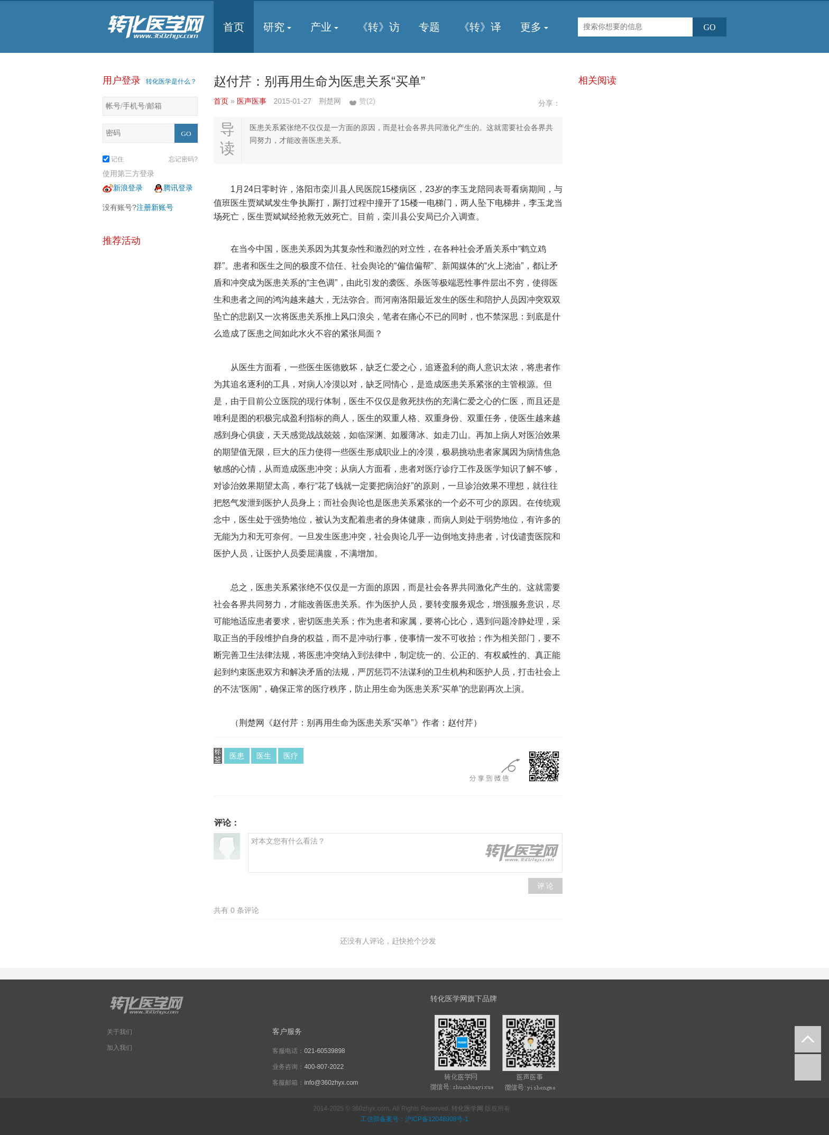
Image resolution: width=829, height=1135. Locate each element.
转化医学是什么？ (171, 81)
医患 (236, 756)
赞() (367, 101)
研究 (277, 27)
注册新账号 (154, 207)
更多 (534, 27)
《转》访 (378, 27)
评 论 (545, 886)
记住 (113, 159)
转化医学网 (467, 1108)
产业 (324, 27)
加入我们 (119, 1047)
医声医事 (253, 101)
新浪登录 (123, 188)
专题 (429, 27)
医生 (263, 756)
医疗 (290, 756)
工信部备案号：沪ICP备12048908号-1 (414, 1119)
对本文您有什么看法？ (405, 852)
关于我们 (119, 1032)
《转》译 (480, 27)
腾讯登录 (173, 188)
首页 (233, 27)
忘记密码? (183, 159)
